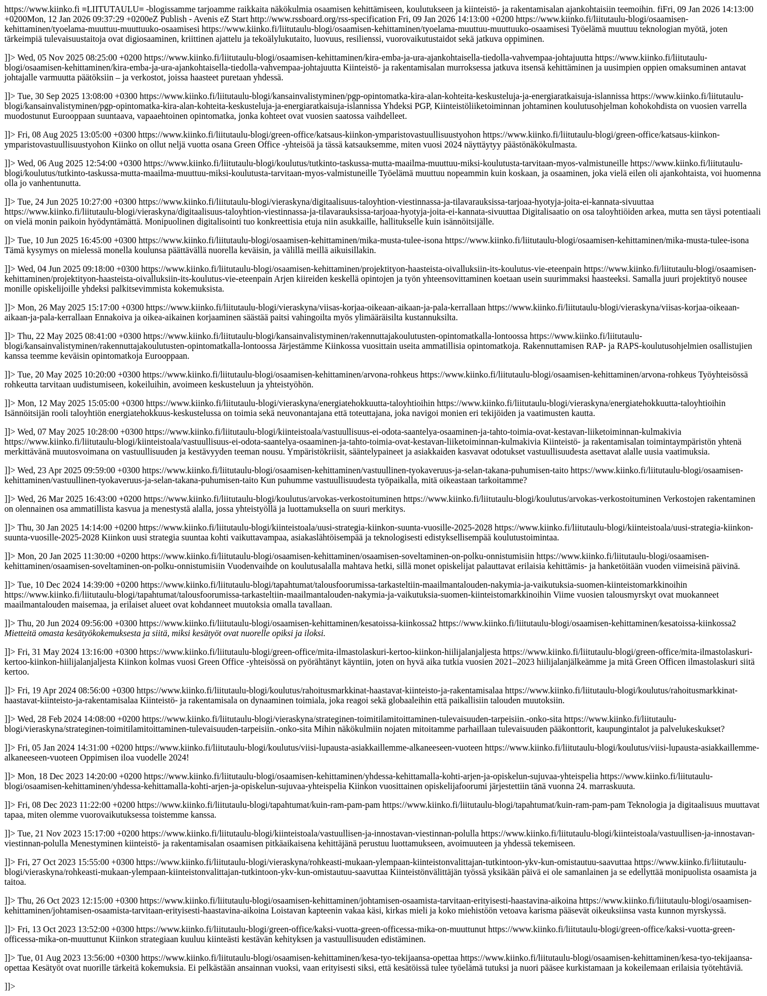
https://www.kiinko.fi (382, 497)
